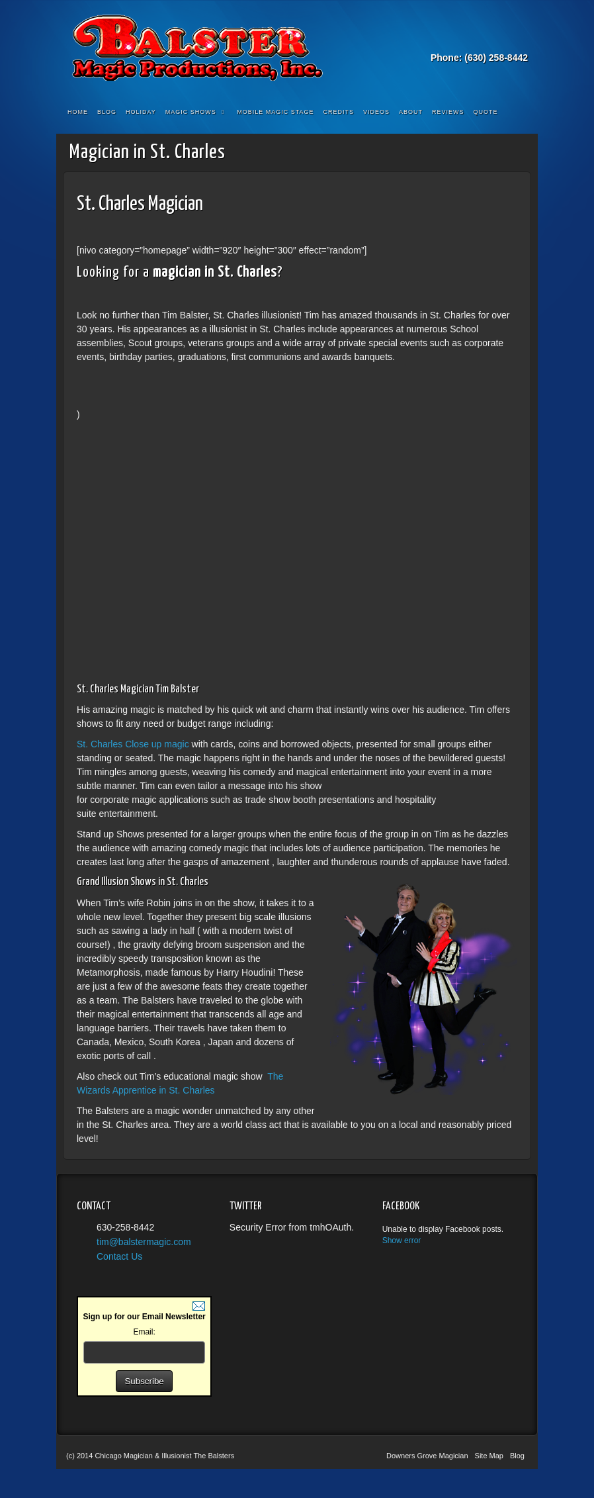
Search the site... (519, 112)
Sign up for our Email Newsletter (144, 1316)
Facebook (483, 39)
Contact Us (119, 1256)
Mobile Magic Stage (275, 112)
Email (465, 39)
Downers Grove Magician (427, 1456)
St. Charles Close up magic (134, 744)
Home (77, 112)
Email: (144, 1331)
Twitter (501, 39)
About (411, 112)
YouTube (519, 39)
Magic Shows (194, 112)
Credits (339, 112)
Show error (401, 1240)
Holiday (141, 112)
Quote (486, 112)
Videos (376, 112)
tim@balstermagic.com (144, 1242)
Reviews (448, 112)
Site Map (489, 1456)
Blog (106, 112)
